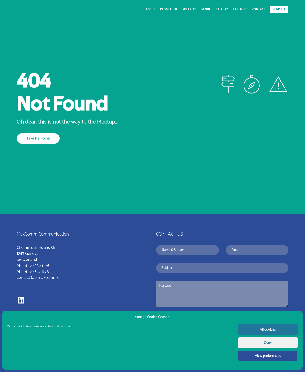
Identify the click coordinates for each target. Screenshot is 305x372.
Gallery (222, 9)
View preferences (268, 356)
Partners (240, 9)
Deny (268, 343)
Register (279, 9)
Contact (258, 9)
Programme (169, 9)
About (150, 9)
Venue (206, 9)
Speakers (190, 9)
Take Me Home (38, 138)
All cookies (268, 330)
